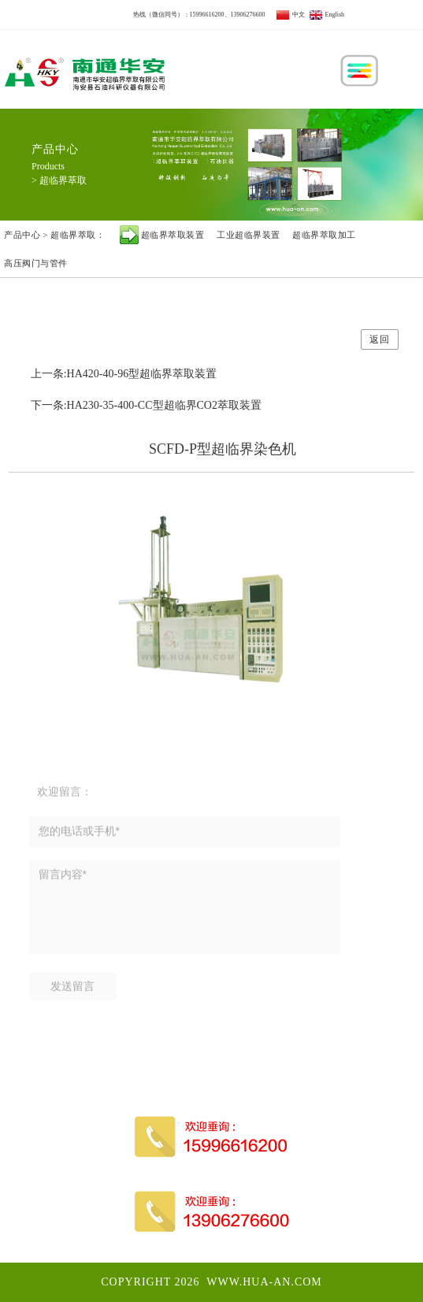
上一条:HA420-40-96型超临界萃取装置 (124, 374)
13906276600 (248, 14)
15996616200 (207, 14)
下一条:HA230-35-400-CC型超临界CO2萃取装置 (146, 405)
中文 (290, 14)
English (327, 14)
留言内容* (184, 916)
